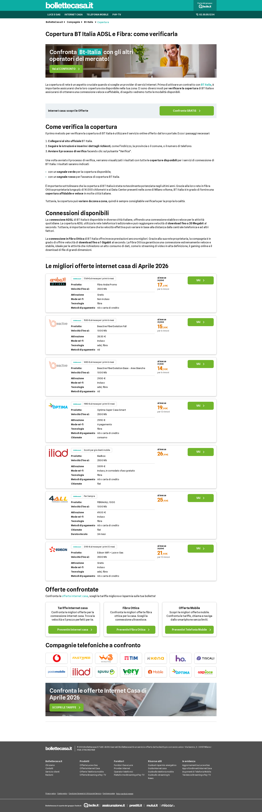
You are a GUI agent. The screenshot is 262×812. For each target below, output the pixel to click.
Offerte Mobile (189, 609)
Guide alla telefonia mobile (160, 772)
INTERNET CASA (73, 16)
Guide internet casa (157, 769)
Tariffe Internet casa (73, 609)
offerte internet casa (75, 597)
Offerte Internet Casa (90, 769)
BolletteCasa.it (54, 23)
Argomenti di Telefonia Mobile (196, 772)
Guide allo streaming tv (159, 775)
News (150, 778)
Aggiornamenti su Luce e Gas (196, 765)
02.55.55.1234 (205, 16)
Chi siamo (50, 765)
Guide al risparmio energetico (162, 765)
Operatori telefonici (123, 772)
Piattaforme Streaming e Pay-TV (129, 775)
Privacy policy (50, 794)
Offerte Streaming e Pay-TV (93, 775)
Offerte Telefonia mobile (92, 772)
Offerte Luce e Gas (89, 765)
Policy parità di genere (130, 794)
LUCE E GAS (53, 16)
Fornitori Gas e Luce (123, 765)
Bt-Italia (88, 23)
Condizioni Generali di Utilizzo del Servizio (88, 794)
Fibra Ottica (131, 609)
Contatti (49, 769)
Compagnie (73, 23)
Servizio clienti (52, 772)
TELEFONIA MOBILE (97, 16)
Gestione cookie (113, 794)
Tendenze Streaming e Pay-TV (196, 775)
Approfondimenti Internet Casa (197, 769)
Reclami (49, 775)
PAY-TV (116, 16)
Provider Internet (122, 769)
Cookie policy (64, 794)
